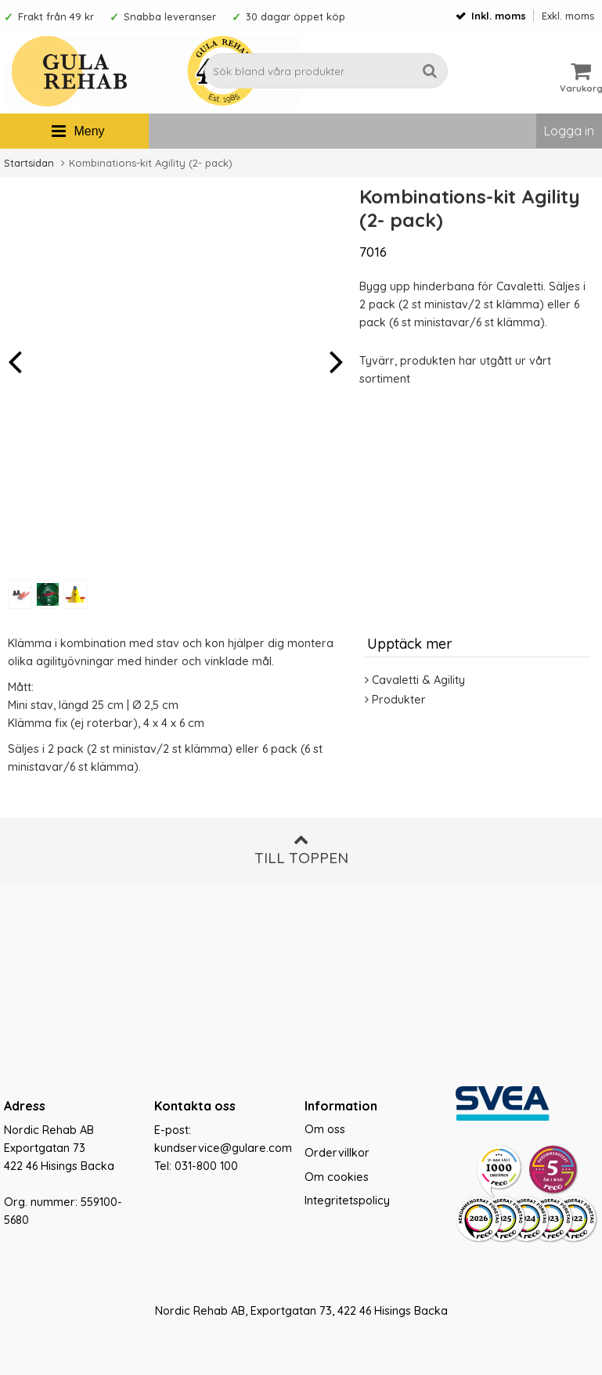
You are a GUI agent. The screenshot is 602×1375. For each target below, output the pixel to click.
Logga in (569, 131)
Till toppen (301, 849)
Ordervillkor (337, 1153)
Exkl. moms (568, 15)
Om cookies (337, 1177)
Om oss (325, 1129)
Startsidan (29, 163)
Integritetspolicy (347, 1200)
